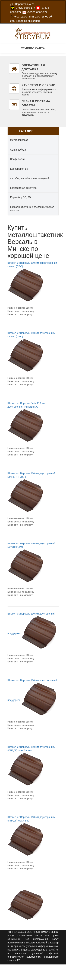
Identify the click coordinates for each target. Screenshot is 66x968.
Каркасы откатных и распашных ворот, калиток (32, 209)
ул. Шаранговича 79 (22, 3)
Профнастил (17, 159)
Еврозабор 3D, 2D (20, 197)
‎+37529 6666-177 (24, 7)
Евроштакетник (19, 168)
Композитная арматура (23, 187)
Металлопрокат (19, 140)
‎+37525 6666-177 (37, 12)
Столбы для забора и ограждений (29, 178)
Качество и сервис (38, 85)
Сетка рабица (18, 149)
